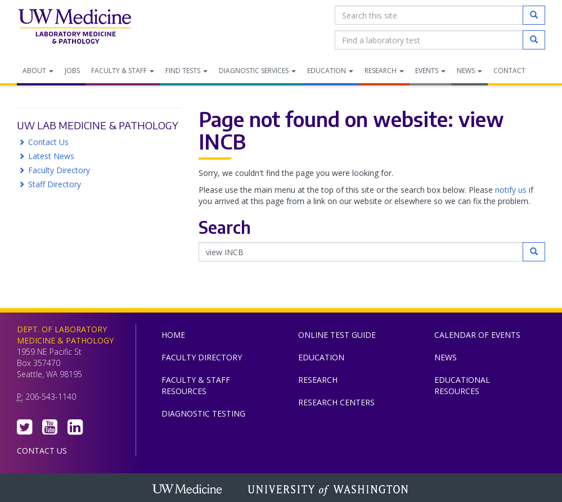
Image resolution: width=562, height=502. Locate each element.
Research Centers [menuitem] (336, 402)
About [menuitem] (38, 70)
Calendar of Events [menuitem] (477, 334)
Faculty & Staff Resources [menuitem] (195, 385)
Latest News (51, 156)
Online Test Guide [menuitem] (337, 334)
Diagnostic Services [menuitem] (257, 70)
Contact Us (48, 142)
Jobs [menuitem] (72, 70)
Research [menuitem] (384, 70)
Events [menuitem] (430, 70)
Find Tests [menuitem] (186, 70)
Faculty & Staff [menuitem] (122, 70)
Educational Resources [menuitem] (462, 385)
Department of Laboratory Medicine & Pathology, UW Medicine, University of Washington (74, 27)
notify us (511, 189)
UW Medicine (188, 490)
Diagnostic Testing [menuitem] (203, 413)
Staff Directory (54, 184)
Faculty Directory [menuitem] (201, 357)
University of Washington (329, 490)
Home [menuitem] (173, 334)
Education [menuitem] (330, 70)
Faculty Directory (59, 170)
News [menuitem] (469, 70)
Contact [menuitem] (509, 70)
